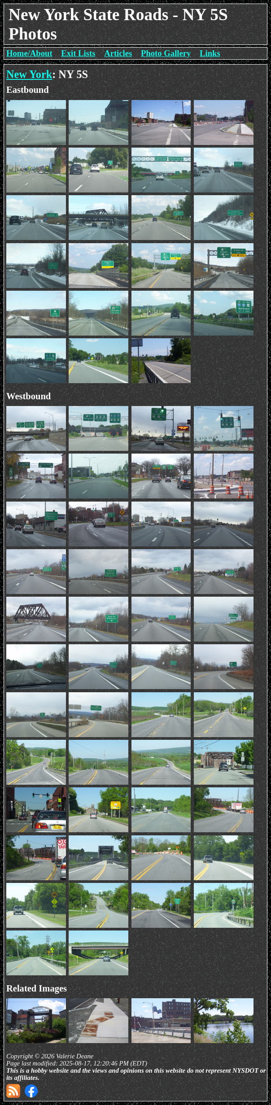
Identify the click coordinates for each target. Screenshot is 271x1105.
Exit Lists (78, 53)
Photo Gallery (166, 53)
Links (210, 53)
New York (29, 74)
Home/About (29, 53)
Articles (118, 53)
